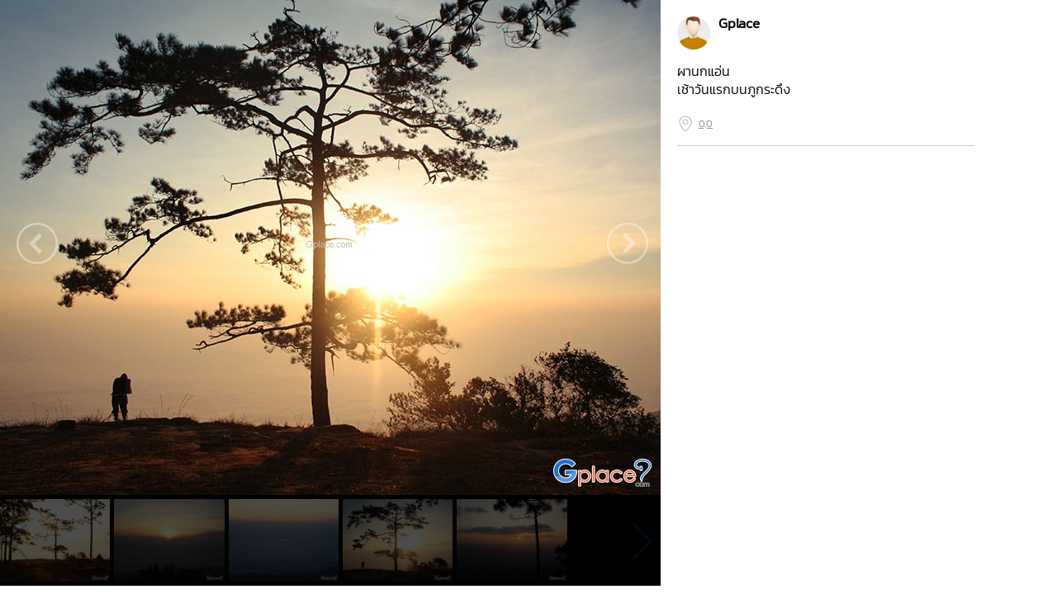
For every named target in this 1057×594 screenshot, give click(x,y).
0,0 (706, 123)
